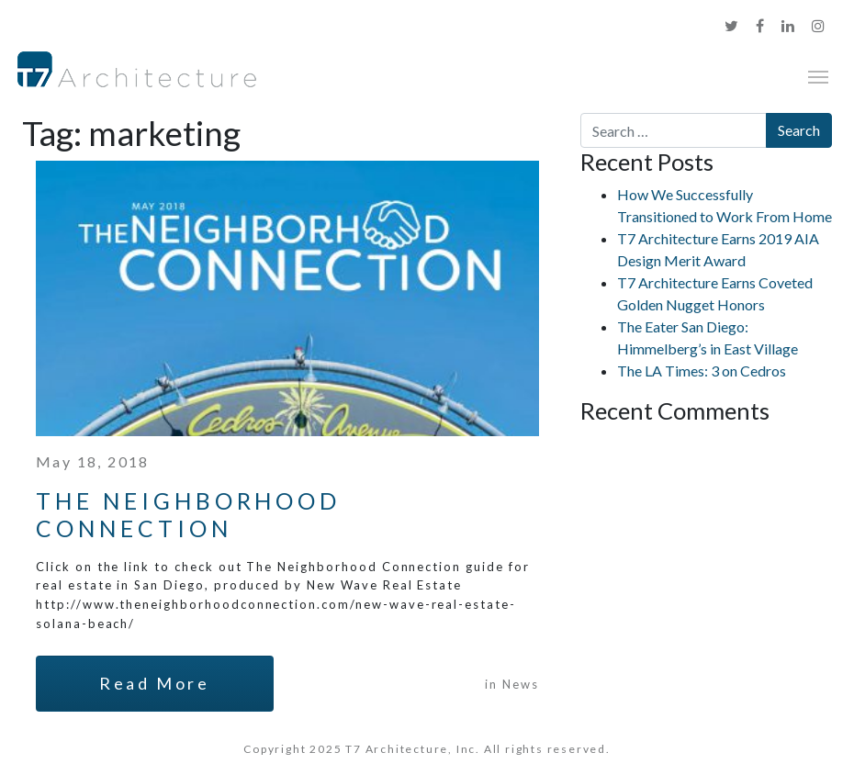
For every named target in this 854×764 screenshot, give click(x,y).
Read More (154, 683)
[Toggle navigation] (818, 75)
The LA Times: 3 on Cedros (701, 370)
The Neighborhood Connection (188, 515)
